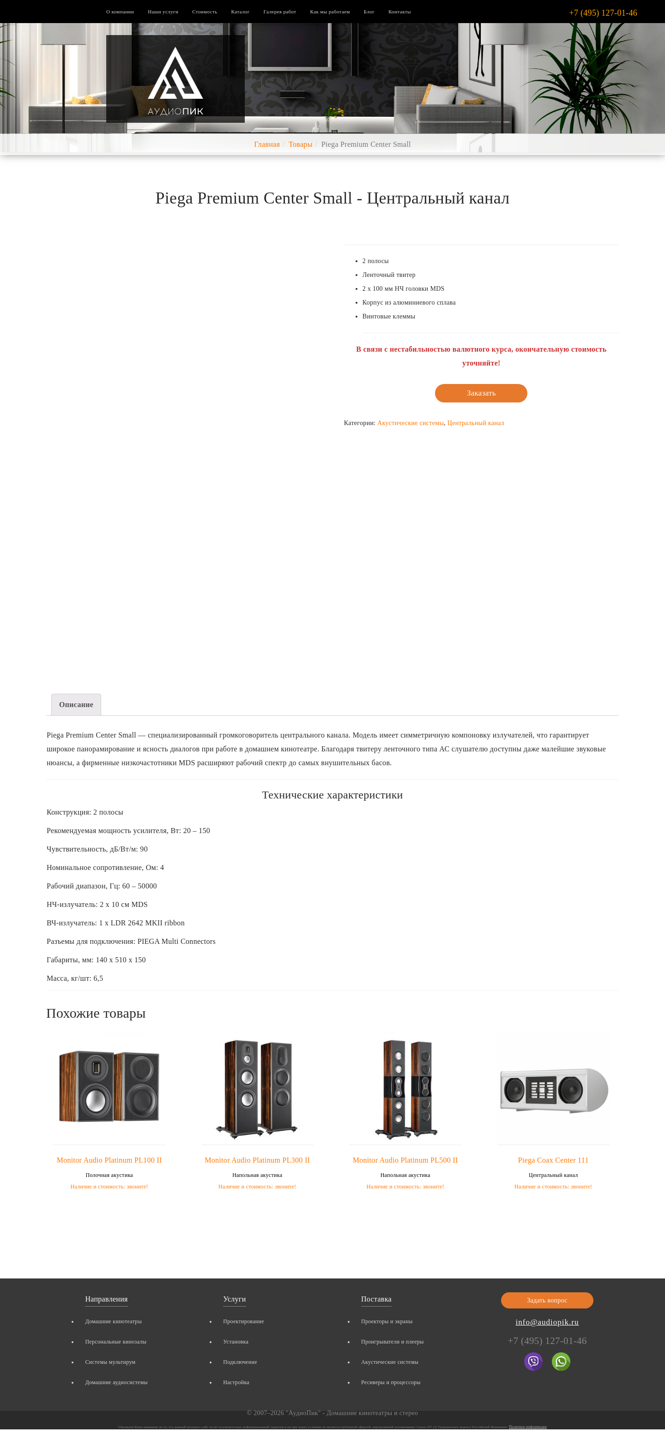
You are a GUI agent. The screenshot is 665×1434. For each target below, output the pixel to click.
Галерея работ (280, 11)
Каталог (240, 11)
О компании (120, 11)
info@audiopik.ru (547, 1322)
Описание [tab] (76, 704)
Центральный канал (475, 423)
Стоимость (204, 11)
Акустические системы (410, 423)
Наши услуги (163, 11)
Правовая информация (528, 1427)
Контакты (399, 11)
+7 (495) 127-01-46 (603, 13)
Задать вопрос (547, 1300)
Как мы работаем (330, 11)
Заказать (481, 393)
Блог (369, 11)
